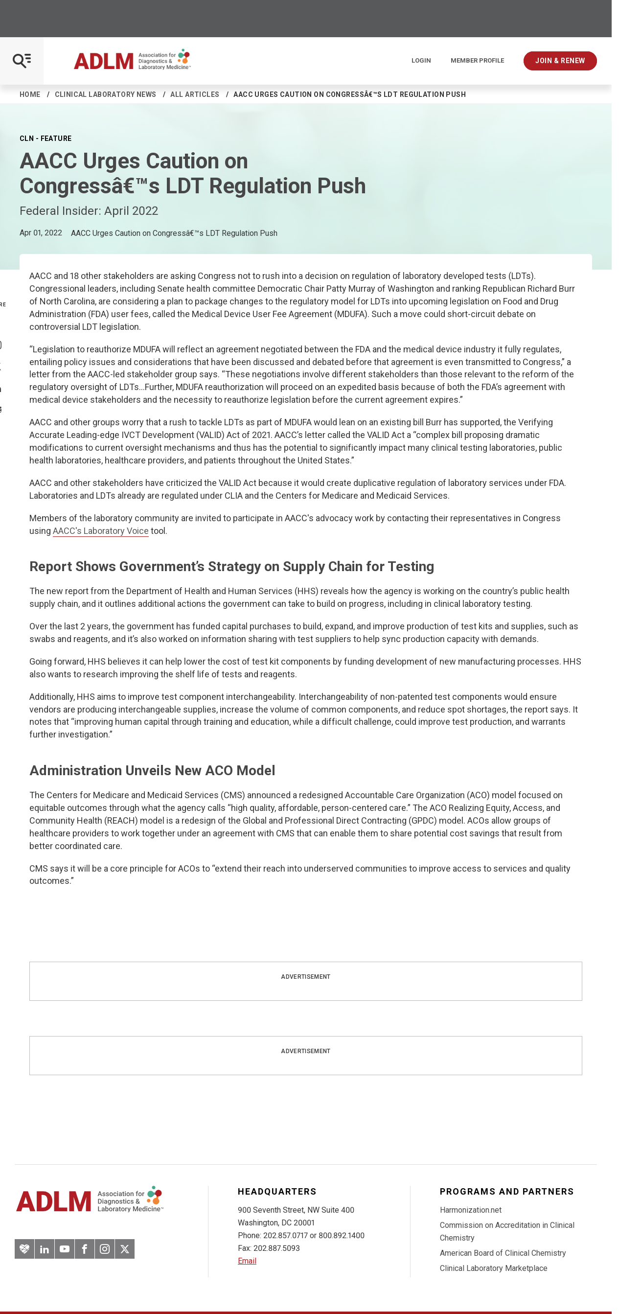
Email (247, 1261)
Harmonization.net (471, 1210)
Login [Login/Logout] (421, 60)
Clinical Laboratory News (106, 94)
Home (30, 94)
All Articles (194, 94)
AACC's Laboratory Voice (101, 531)
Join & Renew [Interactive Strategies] (560, 61)
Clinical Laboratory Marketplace (494, 1268)
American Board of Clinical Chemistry (503, 1253)
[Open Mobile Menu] (22, 61)
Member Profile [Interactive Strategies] (477, 60)
